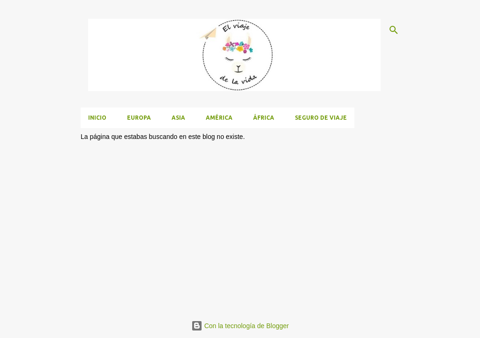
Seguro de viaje (321, 118)
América (219, 118)
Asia (178, 118)
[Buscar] (393, 30)
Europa (139, 118)
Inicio (97, 118)
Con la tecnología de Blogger (240, 326)
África (263, 118)
